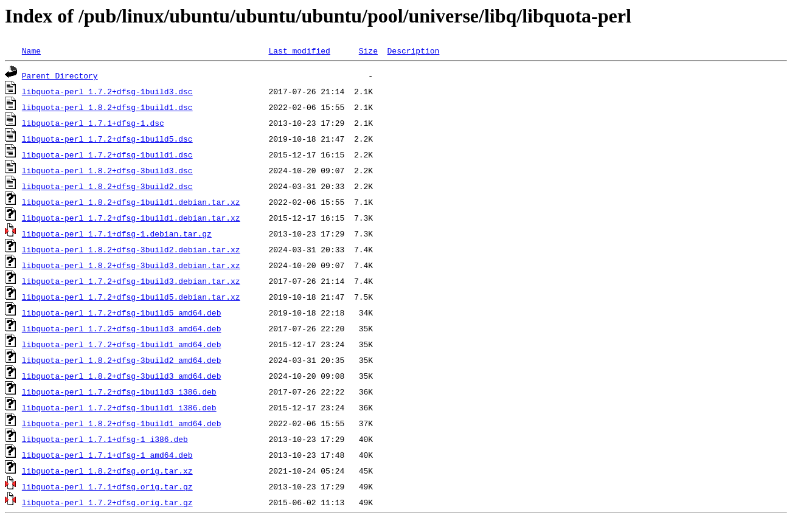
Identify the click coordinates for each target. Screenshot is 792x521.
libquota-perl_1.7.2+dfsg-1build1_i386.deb (119, 407)
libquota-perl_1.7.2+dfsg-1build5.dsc (107, 138)
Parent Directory (60, 75)
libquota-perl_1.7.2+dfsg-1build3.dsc (107, 91)
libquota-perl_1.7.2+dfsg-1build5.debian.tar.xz (131, 296)
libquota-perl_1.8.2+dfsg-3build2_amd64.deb (121, 359)
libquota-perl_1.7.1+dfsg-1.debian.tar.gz (117, 233)
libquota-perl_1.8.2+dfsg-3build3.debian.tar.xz (131, 265)
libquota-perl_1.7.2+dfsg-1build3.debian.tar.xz (131, 280)
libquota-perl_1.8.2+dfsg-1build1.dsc (107, 107)
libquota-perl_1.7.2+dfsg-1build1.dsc (107, 154)
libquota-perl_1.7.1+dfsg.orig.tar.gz (107, 486)
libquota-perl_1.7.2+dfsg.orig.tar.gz (107, 502)
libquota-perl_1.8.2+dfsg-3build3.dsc (107, 170)
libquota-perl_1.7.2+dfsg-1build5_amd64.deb (121, 312)
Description (413, 50)
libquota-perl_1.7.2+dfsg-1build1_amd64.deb (121, 344)
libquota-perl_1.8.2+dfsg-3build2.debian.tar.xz (131, 249)
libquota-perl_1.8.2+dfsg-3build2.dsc (107, 186)
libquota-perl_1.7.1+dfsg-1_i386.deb (105, 438)
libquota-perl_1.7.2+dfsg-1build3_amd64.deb (121, 328)
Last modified (299, 50)
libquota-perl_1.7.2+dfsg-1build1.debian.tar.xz (131, 217)
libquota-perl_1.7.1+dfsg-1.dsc (93, 122)
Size (368, 50)
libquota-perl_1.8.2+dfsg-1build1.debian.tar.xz (131, 201)
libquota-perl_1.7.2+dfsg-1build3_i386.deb (119, 391)
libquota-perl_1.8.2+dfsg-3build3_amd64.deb (121, 375)
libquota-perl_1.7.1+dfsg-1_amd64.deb (107, 454)
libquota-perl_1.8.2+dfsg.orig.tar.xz (107, 470)
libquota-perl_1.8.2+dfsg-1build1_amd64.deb (121, 423)
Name (31, 50)
